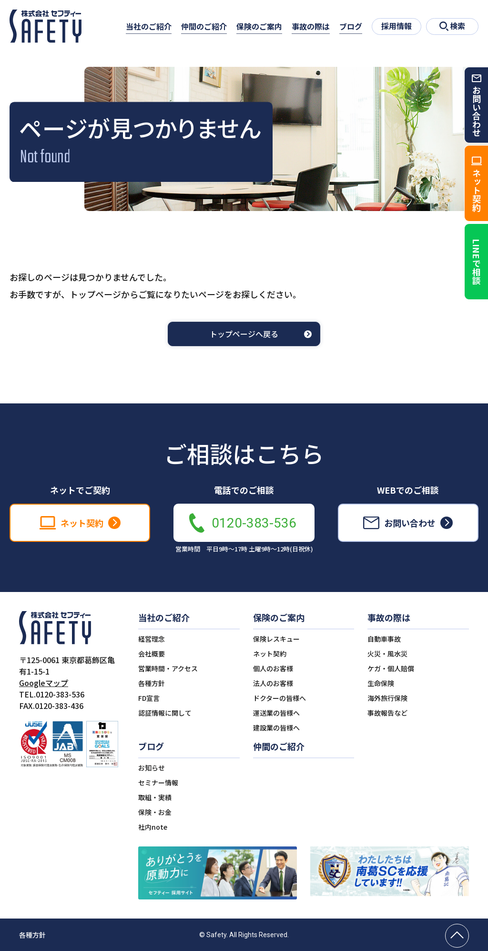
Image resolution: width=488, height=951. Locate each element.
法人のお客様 (273, 683)
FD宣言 (149, 698)
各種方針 (151, 683)
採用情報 (396, 26)
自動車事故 (384, 639)
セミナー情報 (158, 782)
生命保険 (380, 683)
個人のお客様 (273, 668)
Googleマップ (43, 682)
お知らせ (151, 767)
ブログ (350, 26)
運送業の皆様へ (276, 713)
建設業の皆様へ (276, 727)
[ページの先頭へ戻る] (457, 936)
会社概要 (151, 653)
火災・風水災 (387, 653)
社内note (152, 827)
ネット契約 (269, 653)
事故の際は (311, 26)
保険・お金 (155, 812)
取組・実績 (155, 797)
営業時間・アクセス (168, 668)
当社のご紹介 (149, 26)
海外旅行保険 (387, 698)
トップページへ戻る (244, 334)
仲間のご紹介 (204, 26)
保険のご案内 (259, 26)
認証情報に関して (165, 713)
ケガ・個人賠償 (390, 668)
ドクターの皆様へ (279, 698)
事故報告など (387, 713)
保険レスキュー (276, 639)
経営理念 (151, 639)
